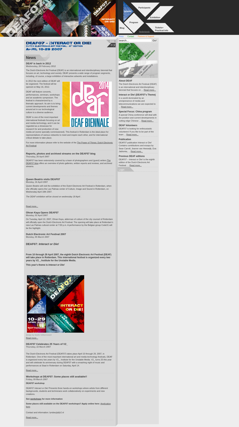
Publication (125, 139)
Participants (144, 8)
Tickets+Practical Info (161, 29)
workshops (35, 399)
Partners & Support (146, 36)
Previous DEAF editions (132, 156)
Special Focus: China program (135, 111)
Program (133, 22)
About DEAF (125, 80)
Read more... (32, 206)
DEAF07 (128, 11)
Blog (122, 28)
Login (121, 169)
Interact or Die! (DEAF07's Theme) (137, 94)
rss (112, 41)
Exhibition (155, 17)
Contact (131, 36)
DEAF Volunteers (128, 125)
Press (121, 36)
